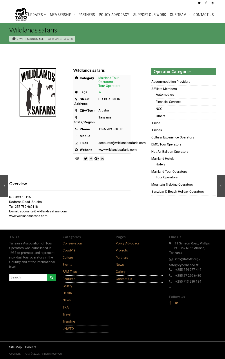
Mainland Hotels (162, 159)
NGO (159, 109)
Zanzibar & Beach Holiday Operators (177, 192)
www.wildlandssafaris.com (28, 216)
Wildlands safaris (31, 39)
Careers (30, 347)
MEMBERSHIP (62, 14)
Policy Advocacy (114, 14)
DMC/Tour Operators (166, 144)
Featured (69, 279)
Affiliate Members (164, 89)
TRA (66, 307)
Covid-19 (69, 250)
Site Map (15, 347)
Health (67, 293)
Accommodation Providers (170, 82)
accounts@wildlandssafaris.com (43, 211)
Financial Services (168, 102)
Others (160, 116)
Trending (69, 321)
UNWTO (68, 329)
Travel (67, 314)
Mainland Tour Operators (108, 80)
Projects (122, 250)
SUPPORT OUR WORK (149, 14)
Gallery (67, 286)
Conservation (72, 243)
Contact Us (203, 14)
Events (67, 265)
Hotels (160, 164)
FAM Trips (70, 272)
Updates (37, 14)
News (67, 300)
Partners (86, 14)
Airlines (156, 130)
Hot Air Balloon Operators (170, 152)
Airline (155, 123)
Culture (68, 258)
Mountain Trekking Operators (172, 185)
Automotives (165, 95)
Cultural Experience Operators (172, 137)
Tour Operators (109, 86)
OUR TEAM (179, 14)
